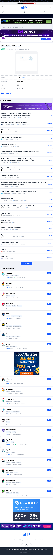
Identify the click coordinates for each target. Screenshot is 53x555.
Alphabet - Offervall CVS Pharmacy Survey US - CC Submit (17, 206)
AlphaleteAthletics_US (7, 198)
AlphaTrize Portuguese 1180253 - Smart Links (14, 122)
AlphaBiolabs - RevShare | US (9, 242)
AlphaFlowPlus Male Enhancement (11, 227)
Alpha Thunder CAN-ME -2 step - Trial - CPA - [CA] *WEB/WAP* (18, 191)
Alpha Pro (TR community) (8, 168)
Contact (35, 540)
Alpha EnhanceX (5, 213)
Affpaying (10, 1)
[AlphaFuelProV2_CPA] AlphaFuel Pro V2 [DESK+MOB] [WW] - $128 (20, 151)
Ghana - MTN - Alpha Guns (8, 144)
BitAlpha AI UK (5, 130)
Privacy (21, 540)
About (15, 540)
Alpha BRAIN (4, 256)
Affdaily (18, 1)
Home (4, 27)
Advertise (41, 540)
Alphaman (4, 235)
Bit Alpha (3, 249)
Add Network (28, 540)
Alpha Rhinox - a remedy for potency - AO (12, 137)
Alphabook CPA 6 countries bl (9, 175)
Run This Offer (6, 93)
